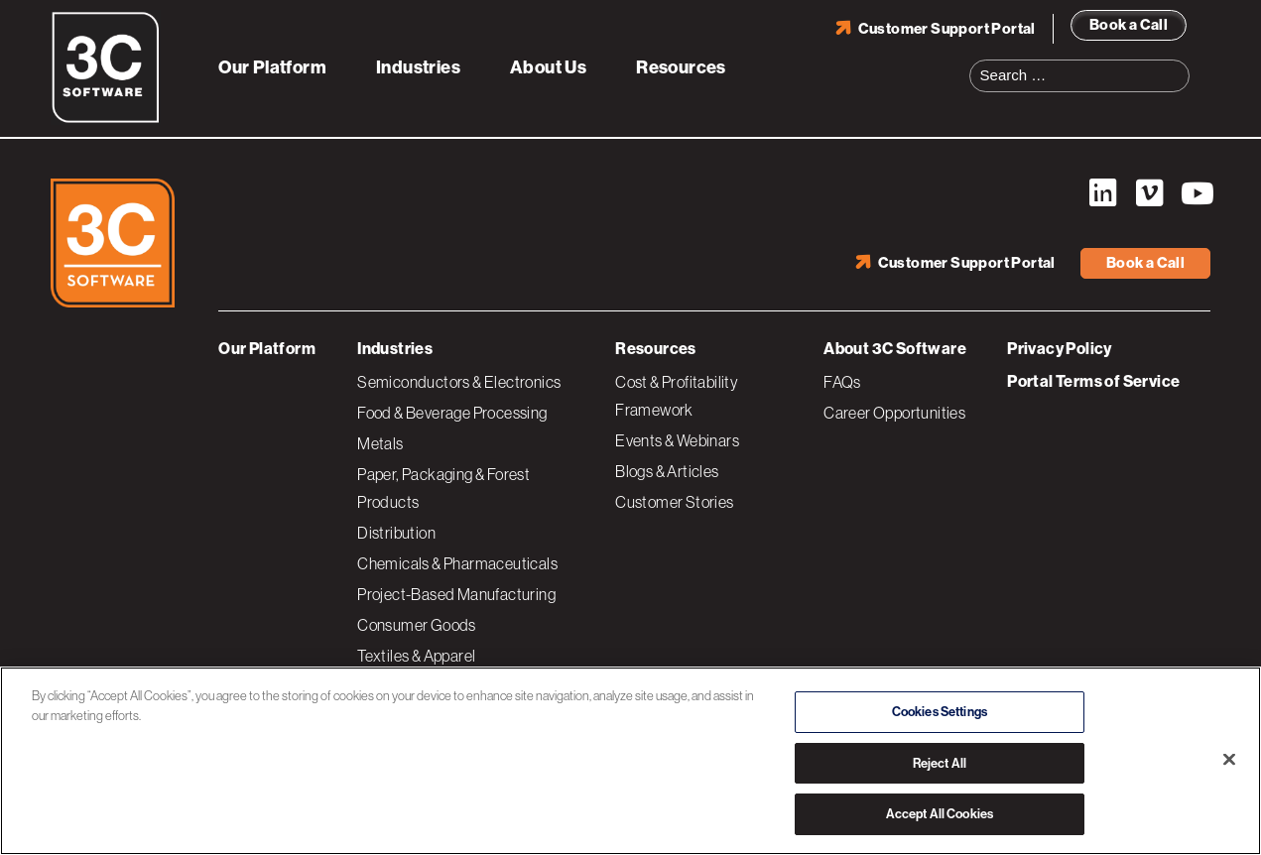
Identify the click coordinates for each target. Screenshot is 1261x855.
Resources (681, 67)
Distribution (396, 533)
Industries (418, 67)
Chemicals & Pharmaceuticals (457, 563)
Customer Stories (674, 502)
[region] (630, 761)
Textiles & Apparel (416, 656)
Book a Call (1128, 25)
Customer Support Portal (947, 29)
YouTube (1195, 193)
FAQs (842, 382)
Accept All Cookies (939, 813)
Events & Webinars (677, 440)
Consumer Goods (416, 625)
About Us (548, 67)
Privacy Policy (1059, 348)
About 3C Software (894, 348)
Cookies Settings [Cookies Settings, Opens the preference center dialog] (939, 711)
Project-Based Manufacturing (456, 594)
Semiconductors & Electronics (459, 382)
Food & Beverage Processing (452, 413)
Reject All (939, 763)
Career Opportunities (894, 413)
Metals (380, 443)
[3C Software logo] (106, 119)
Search (1181, 63)
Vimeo (1149, 193)
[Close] (1229, 760)
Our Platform (272, 67)
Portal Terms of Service (1093, 381)
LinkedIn (1102, 193)
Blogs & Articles (666, 471)
